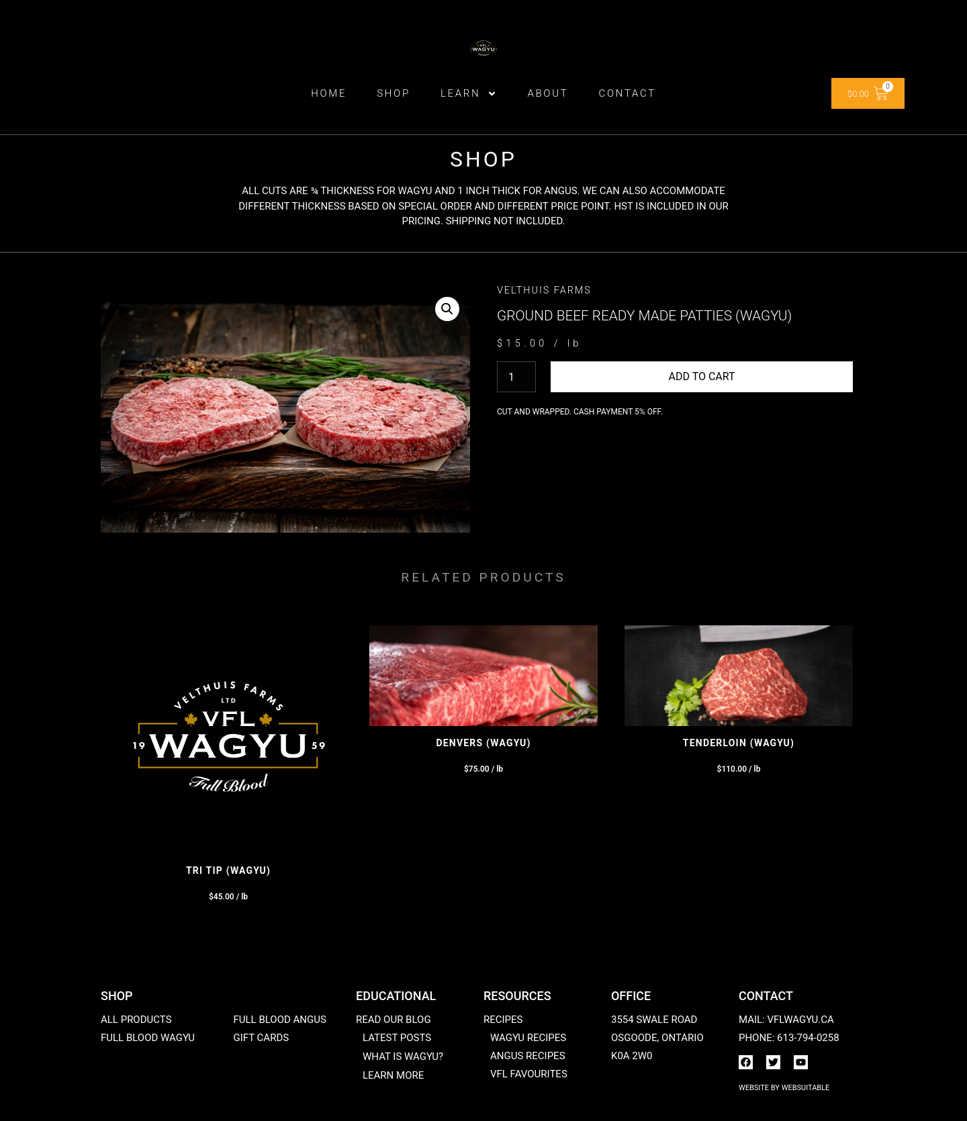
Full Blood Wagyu (148, 1038)
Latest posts (397, 1038)
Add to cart (702, 376)
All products (136, 1020)
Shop (393, 93)
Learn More (393, 1075)
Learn (469, 93)
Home (329, 93)
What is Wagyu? (403, 1056)
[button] (447, 309)
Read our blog (393, 1020)
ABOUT (547, 93)
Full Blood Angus (279, 1020)
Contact (626, 93)
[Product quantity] (516, 376)
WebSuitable (806, 1087)
